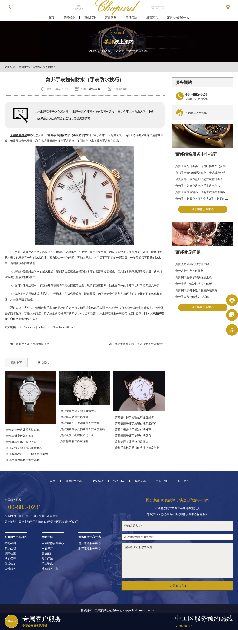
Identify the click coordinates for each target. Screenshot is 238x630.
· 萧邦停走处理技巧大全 (73, 417)
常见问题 (131, 17)
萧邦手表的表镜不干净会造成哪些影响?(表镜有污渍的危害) (202, 192)
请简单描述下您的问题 (177, 560)
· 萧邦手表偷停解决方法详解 (22, 460)
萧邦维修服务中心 (178, 17)
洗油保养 (10, 558)
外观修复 (10, 563)
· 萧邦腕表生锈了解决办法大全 (78, 411)
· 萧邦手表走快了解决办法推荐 (132, 429)
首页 (51, 17)
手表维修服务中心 (53, 543)
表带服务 (10, 568)
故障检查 (10, 553)
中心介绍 (161, 481)
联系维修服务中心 (203, 209)
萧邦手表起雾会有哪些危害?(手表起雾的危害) (202, 198)
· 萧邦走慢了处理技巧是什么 (130, 441)
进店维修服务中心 (89, 543)
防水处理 (10, 548)
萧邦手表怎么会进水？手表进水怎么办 (199, 185)
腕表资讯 (152, 17)
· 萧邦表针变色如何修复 (19, 436)
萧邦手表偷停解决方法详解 (192, 297)
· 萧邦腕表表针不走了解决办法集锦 (26, 454)
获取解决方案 (178, 585)
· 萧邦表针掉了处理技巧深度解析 (133, 417)
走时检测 (10, 543)
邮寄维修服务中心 (89, 548)
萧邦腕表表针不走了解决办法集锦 (196, 290)
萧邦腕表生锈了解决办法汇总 (193, 277)
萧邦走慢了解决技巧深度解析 (193, 284)
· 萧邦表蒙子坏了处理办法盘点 (132, 435)
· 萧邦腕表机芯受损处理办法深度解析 (82, 429)
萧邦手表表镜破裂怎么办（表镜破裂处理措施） (202, 172)
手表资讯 (47, 563)
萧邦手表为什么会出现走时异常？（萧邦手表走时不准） (202, 166)
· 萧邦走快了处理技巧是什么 (76, 435)
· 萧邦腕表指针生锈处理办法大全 (79, 423)
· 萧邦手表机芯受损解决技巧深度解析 (136, 447)
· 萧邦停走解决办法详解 (73, 441)
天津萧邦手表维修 (30, 67)
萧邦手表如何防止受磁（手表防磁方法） (140, 344)
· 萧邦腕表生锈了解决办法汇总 (23, 442)
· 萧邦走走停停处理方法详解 (22, 429)
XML (154, 610)
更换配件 (90, 17)
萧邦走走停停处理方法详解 (192, 264)
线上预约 (182, 481)
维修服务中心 (74, 481)
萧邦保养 (110, 17)
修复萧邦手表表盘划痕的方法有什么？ (199, 179)
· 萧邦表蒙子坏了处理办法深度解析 (135, 423)
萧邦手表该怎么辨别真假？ (32, 344)
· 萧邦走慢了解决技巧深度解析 (23, 448)
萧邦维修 (69, 17)
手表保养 (47, 548)
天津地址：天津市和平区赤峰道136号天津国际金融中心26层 (42, 521)
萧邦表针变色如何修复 (189, 271)
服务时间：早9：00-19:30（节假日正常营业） (33, 516)
